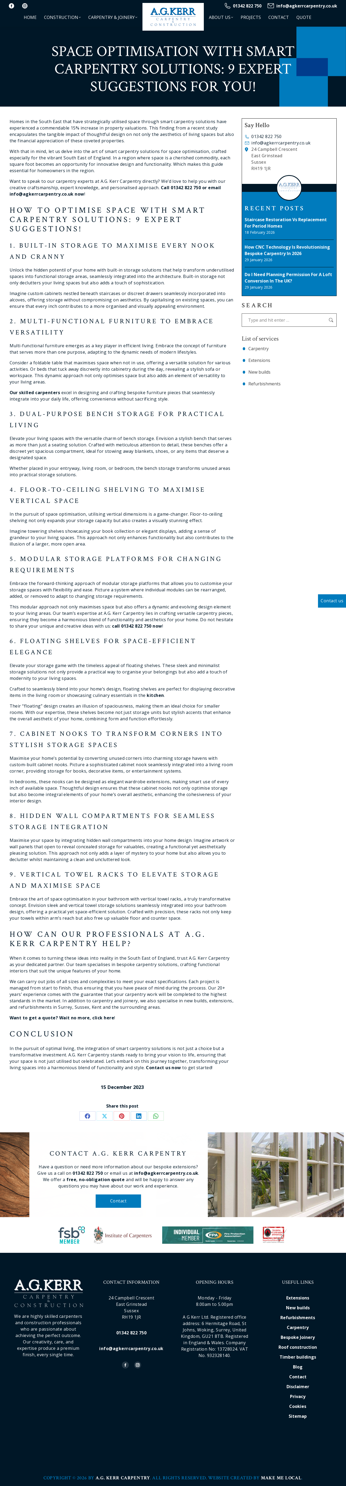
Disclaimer (298, 1387)
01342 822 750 (243, 6)
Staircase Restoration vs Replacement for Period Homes (286, 223)
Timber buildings (298, 1357)
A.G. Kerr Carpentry (123, 1478)
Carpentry (258, 349)
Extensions (259, 360)
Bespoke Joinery (298, 1337)
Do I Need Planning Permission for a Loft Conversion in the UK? (288, 278)
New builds (259, 372)
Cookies (297, 1406)
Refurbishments (264, 384)
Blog (298, 1367)
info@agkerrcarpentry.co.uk (302, 6)
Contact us (332, 601)
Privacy (297, 1396)
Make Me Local (281, 1478)
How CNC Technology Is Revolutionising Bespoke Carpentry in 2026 (287, 250)
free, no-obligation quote (115, 1179)
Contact (138, 1201)
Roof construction (298, 1347)
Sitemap (298, 1416)
